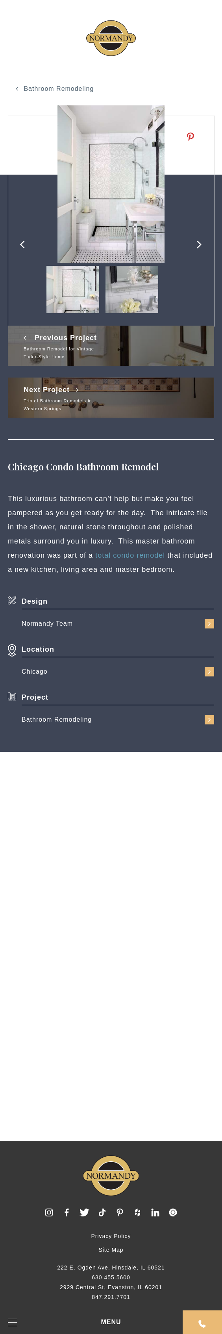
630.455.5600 (111, 1277)
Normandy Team (118, 623)
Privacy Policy (111, 1236)
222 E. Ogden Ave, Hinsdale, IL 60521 (111, 1267)
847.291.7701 (111, 1297)
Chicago (118, 671)
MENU (64, 1322)
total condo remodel (130, 555)
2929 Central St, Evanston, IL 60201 (111, 1287)
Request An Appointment (202, 1324)
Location (38, 649)
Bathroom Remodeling (55, 88)
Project (35, 697)
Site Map (110, 1250)
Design (35, 601)
